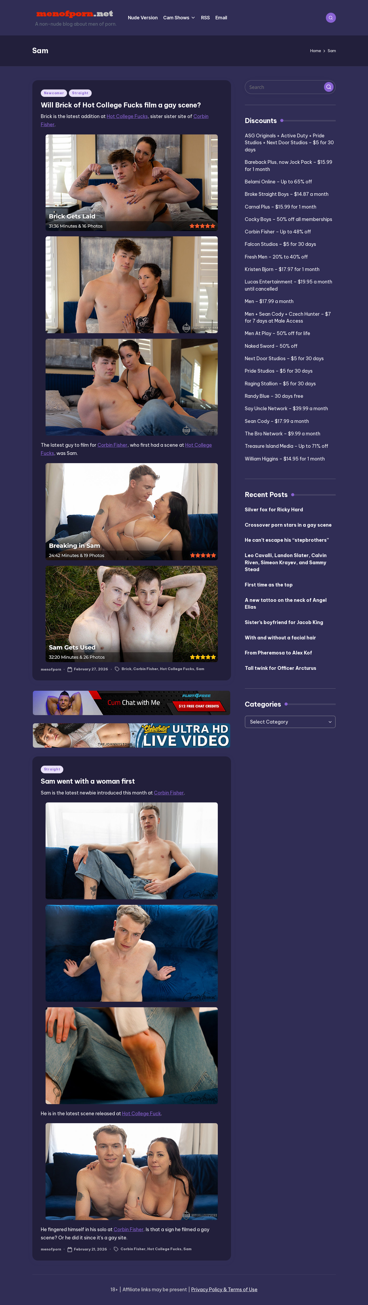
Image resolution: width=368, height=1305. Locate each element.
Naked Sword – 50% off (271, 346)
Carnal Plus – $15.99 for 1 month (280, 207)
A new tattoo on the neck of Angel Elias (286, 603)
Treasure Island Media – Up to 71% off (286, 446)
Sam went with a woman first (88, 781)
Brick (126, 668)
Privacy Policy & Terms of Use (224, 1289)
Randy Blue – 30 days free (274, 396)
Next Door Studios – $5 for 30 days (284, 358)
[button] (329, 87)
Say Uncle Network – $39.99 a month (286, 408)
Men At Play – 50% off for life (277, 333)
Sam (200, 668)
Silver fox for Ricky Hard (274, 510)
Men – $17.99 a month (269, 301)
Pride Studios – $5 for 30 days (279, 371)
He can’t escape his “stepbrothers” (287, 540)
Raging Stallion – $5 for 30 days (280, 384)
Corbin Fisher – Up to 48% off (278, 232)
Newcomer (54, 93)
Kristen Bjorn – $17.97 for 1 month (282, 269)
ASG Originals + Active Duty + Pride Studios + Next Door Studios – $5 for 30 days (289, 143)
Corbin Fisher (112, 445)
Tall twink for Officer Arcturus (280, 668)
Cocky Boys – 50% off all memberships (288, 219)
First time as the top (269, 585)
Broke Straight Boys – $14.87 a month (287, 194)
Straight (80, 93)
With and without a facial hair (280, 638)
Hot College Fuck (141, 1113)
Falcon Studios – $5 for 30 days (280, 244)
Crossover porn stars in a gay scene (288, 525)
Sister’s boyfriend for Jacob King (284, 622)
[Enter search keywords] (290, 87)
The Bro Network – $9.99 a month (282, 434)
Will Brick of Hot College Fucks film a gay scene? (121, 105)
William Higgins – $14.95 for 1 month (285, 459)
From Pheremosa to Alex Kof (278, 653)
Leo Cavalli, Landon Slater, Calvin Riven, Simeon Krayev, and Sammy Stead (286, 562)
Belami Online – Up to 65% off (278, 182)
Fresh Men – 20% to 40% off (276, 257)
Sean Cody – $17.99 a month (277, 421)
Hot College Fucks (127, 116)
